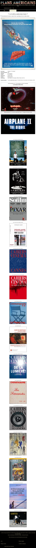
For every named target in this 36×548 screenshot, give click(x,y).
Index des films (13, 10)
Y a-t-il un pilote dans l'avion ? (12, 80)
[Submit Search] (13, 8)
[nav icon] (4, 11)
